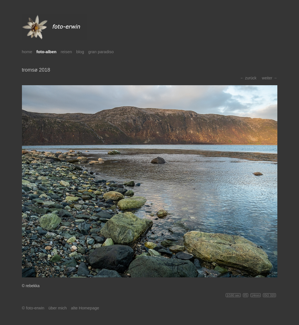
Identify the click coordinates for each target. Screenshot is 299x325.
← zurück (248, 78)
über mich (58, 308)
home (27, 51)
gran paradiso (101, 51)
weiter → (269, 78)
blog (80, 51)
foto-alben (46, 51)
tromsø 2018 (36, 70)
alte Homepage (85, 308)
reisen (66, 51)
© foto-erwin (33, 308)
